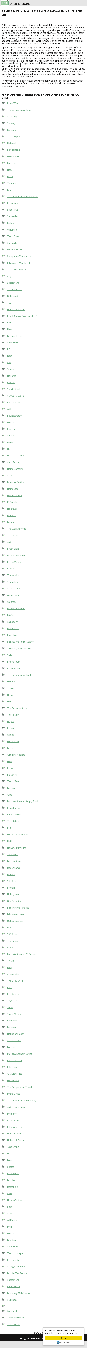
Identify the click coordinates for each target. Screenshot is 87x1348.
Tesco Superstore (16, 269)
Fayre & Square (15, 861)
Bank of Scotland (16, 555)
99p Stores (12, 881)
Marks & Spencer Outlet (19, 1053)
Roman (11, 728)
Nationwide (13, 296)
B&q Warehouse (15, 914)
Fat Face (11, 787)
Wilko (10, 409)
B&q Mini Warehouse (18, 907)
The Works (13, 575)
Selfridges (12, 1299)
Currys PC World (15, 395)
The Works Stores (16, 528)
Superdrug (12, 209)
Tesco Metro (13, 781)
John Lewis (12, 1067)
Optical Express (15, 920)
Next (9, 355)
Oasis (10, 694)
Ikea (9, 1160)
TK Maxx (11, 960)
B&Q (9, 967)
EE (8, 349)
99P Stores (12, 934)
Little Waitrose (14, 1127)
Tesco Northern (15, 1317)
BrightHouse (14, 661)
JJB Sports (12, 774)
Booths (11, 1180)
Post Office (12, 103)
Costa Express (14, 116)
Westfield (12, 1311)
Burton (11, 568)
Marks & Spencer (16, 455)
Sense (10, 1007)
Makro (10, 1153)
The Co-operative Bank (19, 674)
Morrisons (12, 163)
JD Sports (12, 502)
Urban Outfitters (15, 1200)
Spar (9, 1206)
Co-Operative (14, 1260)
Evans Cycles (13, 1093)
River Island (13, 635)
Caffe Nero (13, 342)
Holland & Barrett (16, 309)
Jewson (11, 382)
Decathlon (12, 1186)
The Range (13, 940)
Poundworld (13, 668)
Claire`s (11, 429)
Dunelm (11, 874)
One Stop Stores (15, 901)
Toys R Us (12, 1000)
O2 (8, 449)
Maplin (10, 721)
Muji (9, 1226)
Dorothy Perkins (15, 482)
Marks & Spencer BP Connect (22, 954)
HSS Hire (11, 681)
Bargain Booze (15, 336)
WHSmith (12, 229)
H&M (9, 761)
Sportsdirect (13, 389)
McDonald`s (13, 156)
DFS (9, 927)
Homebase (12, 488)
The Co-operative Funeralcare (22, 196)
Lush (9, 987)
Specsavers (13, 282)
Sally (9, 655)
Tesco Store (13, 1324)
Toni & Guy (13, 714)
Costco (10, 1166)
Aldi (9, 362)
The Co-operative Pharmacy (21, 1100)
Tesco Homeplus (16, 1253)
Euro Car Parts (14, 1060)
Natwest (11, 143)
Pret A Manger (14, 562)
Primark (11, 887)
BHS (9, 827)
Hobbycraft (13, 894)
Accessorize (13, 974)
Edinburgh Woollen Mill (19, 262)
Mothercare (13, 741)
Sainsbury (12, 621)
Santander (12, 216)
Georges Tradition (16, 1266)
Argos (10, 276)
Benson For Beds (16, 608)
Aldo (9, 1193)
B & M (10, 442)
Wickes (10, 734)
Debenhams (13, 867)
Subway (11, 123)
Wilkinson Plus (14, 495)
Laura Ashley (14, 814)
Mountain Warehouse (18, 834)
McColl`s (11, 422)
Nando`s (11, 515)
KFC (9, 189)
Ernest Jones (13, 807)
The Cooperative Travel (19, 1087)
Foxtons (11, 1047)
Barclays (11, 129)
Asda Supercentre (16, 1107)
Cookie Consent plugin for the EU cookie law (63, 1342)
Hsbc (9, 169)
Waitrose (12, 601)
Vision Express (14, 582)
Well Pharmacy (14, 249)
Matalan (11, 1027)
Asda (9, 542)
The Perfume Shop (17, 708)
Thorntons (13, 535)
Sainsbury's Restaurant (19, 648)
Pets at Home (14, 402)
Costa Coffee (13, 588)
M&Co (10, 615)
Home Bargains (15, 468)
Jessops (11, 768)
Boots (10, 176)
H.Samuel (12, 508)
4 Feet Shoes (13, 1286)
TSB (9, 302)
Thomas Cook (14, 289)
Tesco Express (14, 136)
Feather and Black (16, 1133)
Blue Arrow (13, 1020)
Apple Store (13, 1120)
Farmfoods (12, 522)
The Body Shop (15, 980)
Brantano (12, 1240)
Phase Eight (13, 548)
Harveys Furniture (16, 847)
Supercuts (12, 854)
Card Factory (13, 462)
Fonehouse (13, 1080)
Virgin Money (14, 1014)
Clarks (10, 1213)
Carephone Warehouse (19, 256)
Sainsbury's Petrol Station (20, 641)
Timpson (11, 183)
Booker (11, 748)
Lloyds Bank (13, 149)
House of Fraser (15, 1033)
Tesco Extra (13, 236)
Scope (10, 947)
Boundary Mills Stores (18, 1293)
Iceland (11, 222)
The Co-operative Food (19, 109)
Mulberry (12, 1113)
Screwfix (11, 369)
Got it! (63, 1338)
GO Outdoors (14, 1040)
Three (10, 688)
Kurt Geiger (13, 994)
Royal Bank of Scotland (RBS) (22, 316)
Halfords (11, 375)
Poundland (12, 203)
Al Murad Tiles (14, 1073)
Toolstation (13, 821)
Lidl (9, 322)
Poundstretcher (15, 415)
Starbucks (12, 242)
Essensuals (13, 1173)
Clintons (11, 435)
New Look (12, 329)
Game (10, 475)
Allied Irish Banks (16, 754)
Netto (10, 841)
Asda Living (13, 1146)
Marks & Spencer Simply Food (22, 801)
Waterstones (14, 595)
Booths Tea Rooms (17, 1273)
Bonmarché (13, 628)
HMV (9, 701)
